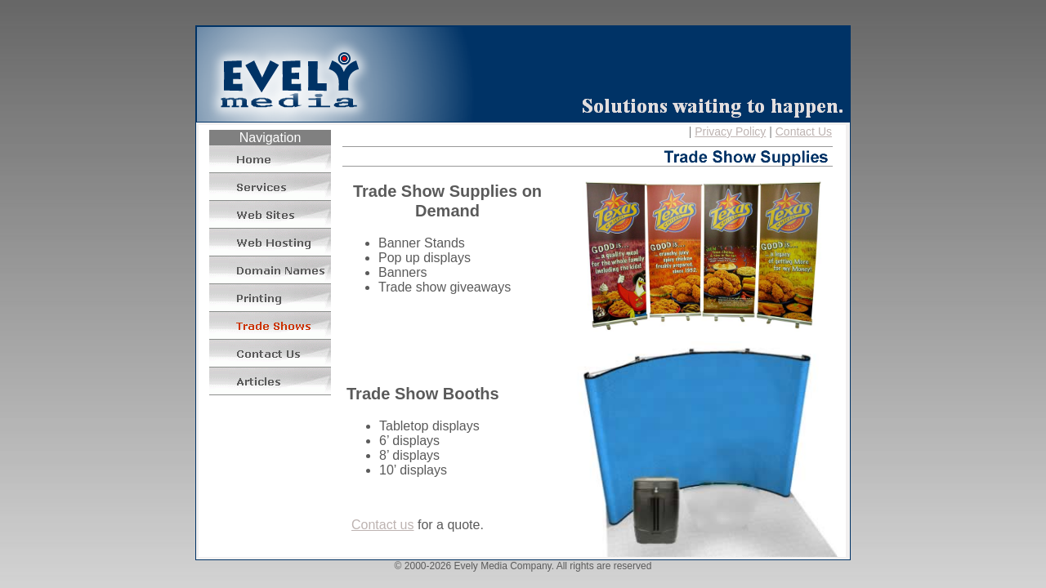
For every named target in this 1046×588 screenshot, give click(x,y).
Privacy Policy (730, 131)
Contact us (382, 525)
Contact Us (804, 131)
